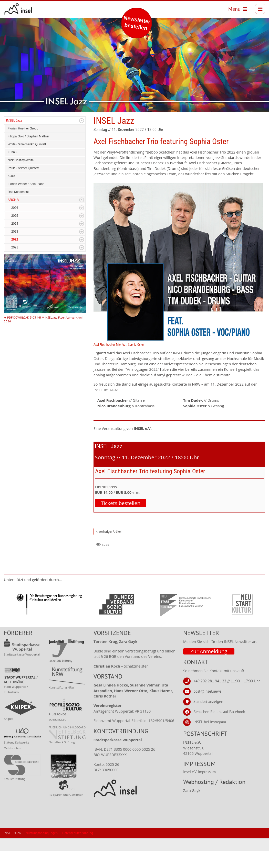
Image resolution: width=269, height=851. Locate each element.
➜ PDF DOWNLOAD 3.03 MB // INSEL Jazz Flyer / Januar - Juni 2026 (43, 332)
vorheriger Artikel (110, 544)
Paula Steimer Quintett (23, 181)
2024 (14, 236)
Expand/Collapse (81, 133)
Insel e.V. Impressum (199, 784)
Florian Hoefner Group (23, 141)
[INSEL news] (20, 10)
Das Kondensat (18, 204)
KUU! (11, 189)
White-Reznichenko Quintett (27, 157)
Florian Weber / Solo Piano (26, 197)
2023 (14, 244)
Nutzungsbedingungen (42, 846)
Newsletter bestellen (137, 23)
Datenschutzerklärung (77, 846)
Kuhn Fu (13, 165)
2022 (14, 252)
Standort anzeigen (208, 714)
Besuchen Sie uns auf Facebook (219, 724)
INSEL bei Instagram (209, 734)
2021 (14, 260)
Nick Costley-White (21, 173)
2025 (14, 228)
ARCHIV (13, 212)
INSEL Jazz (14, 133)
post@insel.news (207, 704)
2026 (14, 220)
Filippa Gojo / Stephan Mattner (28, 149)
